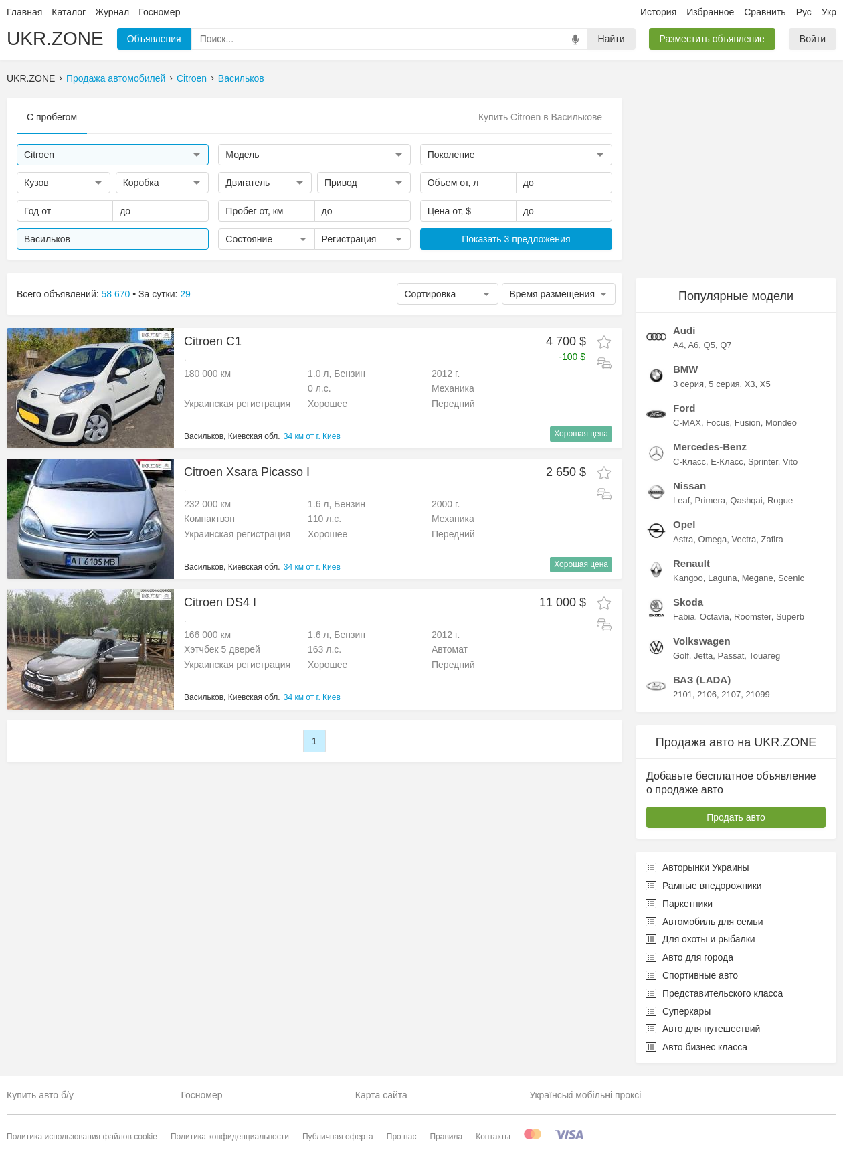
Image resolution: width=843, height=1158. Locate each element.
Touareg (764, 656)
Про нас (402, 1136)
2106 (707, 694)
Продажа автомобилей (115, 78)
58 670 (116, 293)
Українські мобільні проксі (585, 1095)
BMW (685, 369)
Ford (684, 408)
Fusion (748, 423)
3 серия (688, 384)
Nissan (689, 485)
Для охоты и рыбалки (700, 939)
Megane (757, 578)
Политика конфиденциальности (230, 1136)
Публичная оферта (337, 1136)
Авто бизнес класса (696, 1047)
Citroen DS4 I (220, 602)
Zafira (772, 539)
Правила (446, 1136)
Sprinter (763, 462)
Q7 (725, 345)
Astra (683, 539)
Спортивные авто (692, 975)
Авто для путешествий (703, 1028)
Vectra (743, 539)
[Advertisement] (736, 181)
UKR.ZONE (55, 38)
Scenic (791, 578)
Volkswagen (702, 641)
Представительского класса (714, 993)
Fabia (684, 617)
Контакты (493, 1136)
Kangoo (688, 578)
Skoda (688, 602)
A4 (678, 345)
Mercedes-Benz (710, 446)
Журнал (112, 12)
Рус (804, 12)
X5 (765, 384)
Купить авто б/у (40, 1095)
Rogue (780, 500)
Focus (717, 423)
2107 (731, 694)
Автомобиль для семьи (704, 921)
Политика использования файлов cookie (82, 1136)
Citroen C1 (213, 341)
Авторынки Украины (697, 867)
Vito (790, 462)
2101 (682, 694)
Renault (691, 563)
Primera (710, 500)
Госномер (159, 12)
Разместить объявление (712, 38)
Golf (681, 656)
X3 (750, 384)
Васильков (241, 78)
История (658, 12)
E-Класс (727, 462)
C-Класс (689, 462)
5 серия (724, 384)
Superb (790, 617)
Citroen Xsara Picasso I (247, 472)
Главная (24, 12)
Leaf (681, 500)
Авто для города (689, 957)
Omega (712, 539)
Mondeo (781, 423)
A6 (693, 345)
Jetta (703, 656)
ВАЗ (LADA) (702, 679)
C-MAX (687, 423)
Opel (684, 524)
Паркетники (679, 903)
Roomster (752, 617)
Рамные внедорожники (704, 885)
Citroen (192, 78)
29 (185, 293)
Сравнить (764, 12)
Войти (813, 38)
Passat (731, 656)
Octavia (714, 617)
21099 (757, 694)
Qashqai (746, 500)
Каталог (69, 12)
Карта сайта (381, 1095)
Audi (684, 330)
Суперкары (678, 1011)
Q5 (709, 345)
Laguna (722, 578)
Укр (829, 12)
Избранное (710, 12)
